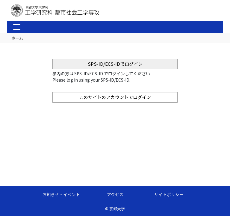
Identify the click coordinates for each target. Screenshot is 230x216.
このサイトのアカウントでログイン (115, 97)
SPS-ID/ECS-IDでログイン (115, 64)
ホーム (17, 38)
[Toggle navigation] (17, 27)
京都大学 (117, 209)
